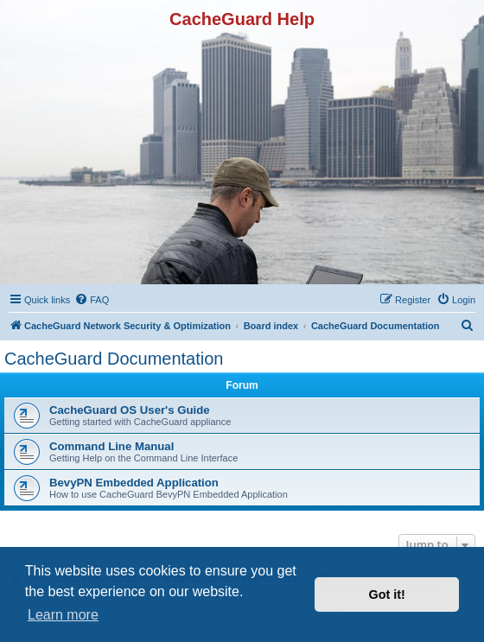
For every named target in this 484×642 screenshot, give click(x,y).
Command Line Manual (111, 446)
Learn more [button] (63, 614)
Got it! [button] (387, 594)
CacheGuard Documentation (113, 358)
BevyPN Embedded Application (134, 482)
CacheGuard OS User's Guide (129, 410)
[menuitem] (91, 299)
